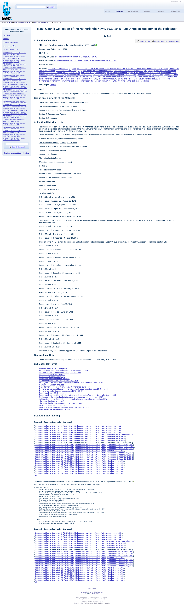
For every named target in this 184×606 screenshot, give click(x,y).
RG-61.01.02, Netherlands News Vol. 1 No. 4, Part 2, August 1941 (14, 57)
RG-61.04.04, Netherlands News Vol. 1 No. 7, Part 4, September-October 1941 (15, 113)
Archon (9, 22)
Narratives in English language (93, 73)
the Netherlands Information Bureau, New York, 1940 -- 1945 (92, 81)
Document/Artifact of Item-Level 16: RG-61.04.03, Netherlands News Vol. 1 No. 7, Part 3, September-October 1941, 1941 (83, 457)
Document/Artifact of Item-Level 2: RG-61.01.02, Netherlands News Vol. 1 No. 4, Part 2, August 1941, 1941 (78, 428)
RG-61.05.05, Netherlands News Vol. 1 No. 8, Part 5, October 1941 (14, 131)
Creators (161, 11)
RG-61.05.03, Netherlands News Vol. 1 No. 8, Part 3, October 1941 (14, 124)
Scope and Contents (10, 42)
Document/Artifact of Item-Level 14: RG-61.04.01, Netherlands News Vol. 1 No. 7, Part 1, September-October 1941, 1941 (83, 453)
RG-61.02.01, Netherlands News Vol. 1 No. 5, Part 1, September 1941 (14, 68)
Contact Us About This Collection (166, 41)
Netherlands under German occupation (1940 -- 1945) (114, 75)
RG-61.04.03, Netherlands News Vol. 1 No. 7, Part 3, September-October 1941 (15, 109)
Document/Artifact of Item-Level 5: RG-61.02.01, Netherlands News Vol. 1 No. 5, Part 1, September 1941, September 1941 (84, 434)
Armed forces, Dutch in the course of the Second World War (101, 69)
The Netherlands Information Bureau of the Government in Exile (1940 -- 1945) (85, 61)
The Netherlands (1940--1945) (110, 79)
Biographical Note (9, 46)
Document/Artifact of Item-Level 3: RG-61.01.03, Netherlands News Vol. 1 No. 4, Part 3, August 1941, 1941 (78, 430)
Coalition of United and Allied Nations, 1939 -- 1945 (147, 69)
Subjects (147, 11)
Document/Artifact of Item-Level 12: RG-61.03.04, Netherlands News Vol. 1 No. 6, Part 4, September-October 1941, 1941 (83, 449)
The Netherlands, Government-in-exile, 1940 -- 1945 (145, 79)
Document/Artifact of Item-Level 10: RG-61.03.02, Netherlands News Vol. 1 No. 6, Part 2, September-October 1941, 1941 (83, 445)
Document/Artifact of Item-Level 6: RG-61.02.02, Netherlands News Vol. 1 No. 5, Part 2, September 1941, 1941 (79, 436)
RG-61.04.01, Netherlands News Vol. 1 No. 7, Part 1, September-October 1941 (15, 101)
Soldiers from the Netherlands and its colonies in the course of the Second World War (74, 399)
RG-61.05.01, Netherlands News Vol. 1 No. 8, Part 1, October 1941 (14, 116)
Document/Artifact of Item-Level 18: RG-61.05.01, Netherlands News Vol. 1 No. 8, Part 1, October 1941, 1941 (79, 461)
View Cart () (179, 1)
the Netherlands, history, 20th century (54, 405)
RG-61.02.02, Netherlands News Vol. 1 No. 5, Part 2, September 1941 (14, 72)
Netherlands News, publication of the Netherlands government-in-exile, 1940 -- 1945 (73, 389)
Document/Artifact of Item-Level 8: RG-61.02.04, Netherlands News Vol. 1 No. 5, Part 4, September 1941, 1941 (79, 440)
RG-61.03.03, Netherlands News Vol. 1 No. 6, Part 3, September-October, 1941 (15, 90)
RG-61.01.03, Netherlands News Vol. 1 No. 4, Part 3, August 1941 (14, 61)
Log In (173, 1)
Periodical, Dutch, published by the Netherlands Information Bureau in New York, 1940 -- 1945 (77, 395)
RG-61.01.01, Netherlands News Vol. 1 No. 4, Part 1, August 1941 (14, 53)
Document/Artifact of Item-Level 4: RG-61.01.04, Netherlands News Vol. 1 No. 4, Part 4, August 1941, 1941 (78, 432)
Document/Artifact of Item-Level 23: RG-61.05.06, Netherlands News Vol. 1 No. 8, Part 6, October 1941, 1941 (79, 471)
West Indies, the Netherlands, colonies (133, 81)
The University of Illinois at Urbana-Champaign (97, 603)
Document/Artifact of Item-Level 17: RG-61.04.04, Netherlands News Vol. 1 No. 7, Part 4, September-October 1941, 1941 (83, 459)
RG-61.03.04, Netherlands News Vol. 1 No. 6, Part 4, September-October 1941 (15, 94)
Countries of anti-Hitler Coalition (52, 375)
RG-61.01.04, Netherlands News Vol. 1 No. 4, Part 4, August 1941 (14, 64)
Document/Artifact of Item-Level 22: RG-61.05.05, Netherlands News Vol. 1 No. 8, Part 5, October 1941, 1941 (79, 469)
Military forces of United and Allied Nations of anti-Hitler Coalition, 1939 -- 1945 (71, 383)
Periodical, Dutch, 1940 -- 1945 (150, 75)
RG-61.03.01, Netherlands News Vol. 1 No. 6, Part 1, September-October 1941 (15, 83)
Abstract (6, 39)
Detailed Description (10, 49)
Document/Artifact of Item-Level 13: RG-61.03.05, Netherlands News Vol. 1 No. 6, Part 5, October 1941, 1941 (79, 451)
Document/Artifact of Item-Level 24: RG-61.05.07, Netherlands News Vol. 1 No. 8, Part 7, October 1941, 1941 (79, 473)
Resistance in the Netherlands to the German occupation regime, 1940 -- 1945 (134, 77)
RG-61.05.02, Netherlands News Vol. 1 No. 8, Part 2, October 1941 (14, 120)
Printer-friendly (145, 41)
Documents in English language (69, 71)
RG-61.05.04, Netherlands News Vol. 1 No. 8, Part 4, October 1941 (14, 127)
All (35, 475)
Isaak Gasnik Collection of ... (23, 22)
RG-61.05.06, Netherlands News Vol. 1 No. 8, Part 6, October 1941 (14, 135)
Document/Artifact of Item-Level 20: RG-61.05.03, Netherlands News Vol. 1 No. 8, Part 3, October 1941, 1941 (79, 465)
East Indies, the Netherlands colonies (98, 71)
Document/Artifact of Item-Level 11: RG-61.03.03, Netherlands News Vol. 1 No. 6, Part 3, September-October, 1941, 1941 (84, 447)
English (53, 85)
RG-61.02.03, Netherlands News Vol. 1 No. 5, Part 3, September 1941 (14, 75)
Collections (119, 11)
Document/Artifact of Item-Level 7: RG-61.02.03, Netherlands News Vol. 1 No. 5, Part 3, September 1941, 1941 (79, 438)
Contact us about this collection (16, 153)
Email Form (95, 593)
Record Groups (175, 11)
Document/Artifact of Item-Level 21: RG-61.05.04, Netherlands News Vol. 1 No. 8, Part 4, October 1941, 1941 (79, 467)
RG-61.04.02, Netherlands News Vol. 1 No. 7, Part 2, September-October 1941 (15, 105)
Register (94, 588)
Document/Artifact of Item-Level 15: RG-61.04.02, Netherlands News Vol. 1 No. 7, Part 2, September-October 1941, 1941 (83, 455)
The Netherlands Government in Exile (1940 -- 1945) (75, 57)
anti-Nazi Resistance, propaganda (62, 69)
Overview (6, 35)
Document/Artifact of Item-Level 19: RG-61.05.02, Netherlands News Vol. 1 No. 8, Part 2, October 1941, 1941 (79, 463)
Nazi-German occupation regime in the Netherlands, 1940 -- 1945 (133, 73)
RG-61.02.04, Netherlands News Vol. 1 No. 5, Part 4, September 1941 (14, 79)
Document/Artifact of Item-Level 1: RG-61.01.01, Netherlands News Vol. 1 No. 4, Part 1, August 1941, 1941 (78, 426)
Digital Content (133, 11)
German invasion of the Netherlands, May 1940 (133, 71)
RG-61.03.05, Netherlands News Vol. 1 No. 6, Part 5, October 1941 (14, 98)
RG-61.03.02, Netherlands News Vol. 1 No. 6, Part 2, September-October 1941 (15, 87)
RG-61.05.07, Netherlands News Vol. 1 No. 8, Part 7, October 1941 (14, 139)
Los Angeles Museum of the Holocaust (92, 592)
